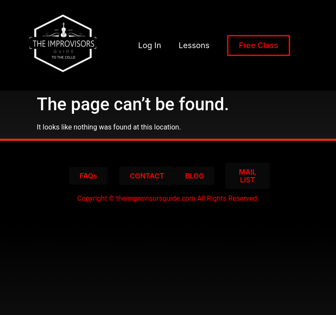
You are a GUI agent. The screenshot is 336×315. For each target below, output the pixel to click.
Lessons (194, 45)
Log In (149, 45)
